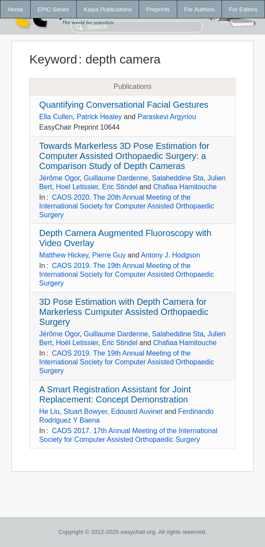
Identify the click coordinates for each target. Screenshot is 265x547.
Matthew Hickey (63, 255)
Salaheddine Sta (177, 178)
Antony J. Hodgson (170, 255)
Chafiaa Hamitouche (185, 187)
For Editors (243, 9)
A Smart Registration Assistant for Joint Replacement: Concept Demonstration (115, 394)
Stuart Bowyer (85, 411)
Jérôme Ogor (59, 178)
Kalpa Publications (108, 9)
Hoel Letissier (77, 187)
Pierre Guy (108, 255)
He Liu (49, 411)
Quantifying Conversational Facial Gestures (123, 104)
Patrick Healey (99, 116)
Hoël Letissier (77, 342)
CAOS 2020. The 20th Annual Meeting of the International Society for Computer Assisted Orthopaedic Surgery (126, 206)
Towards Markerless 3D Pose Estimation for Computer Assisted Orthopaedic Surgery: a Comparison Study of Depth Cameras (124, 156)
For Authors (199, 9)
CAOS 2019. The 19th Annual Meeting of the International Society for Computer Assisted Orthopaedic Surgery (126, 274)
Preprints (157, 9)
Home (15, 9)
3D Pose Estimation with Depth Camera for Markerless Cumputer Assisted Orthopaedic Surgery (123, 312)
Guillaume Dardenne (116, 178)
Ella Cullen (55, 116)
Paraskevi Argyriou (166, 116)
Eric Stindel (120, 187)
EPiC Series (53, 9)
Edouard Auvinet (136, 411)
